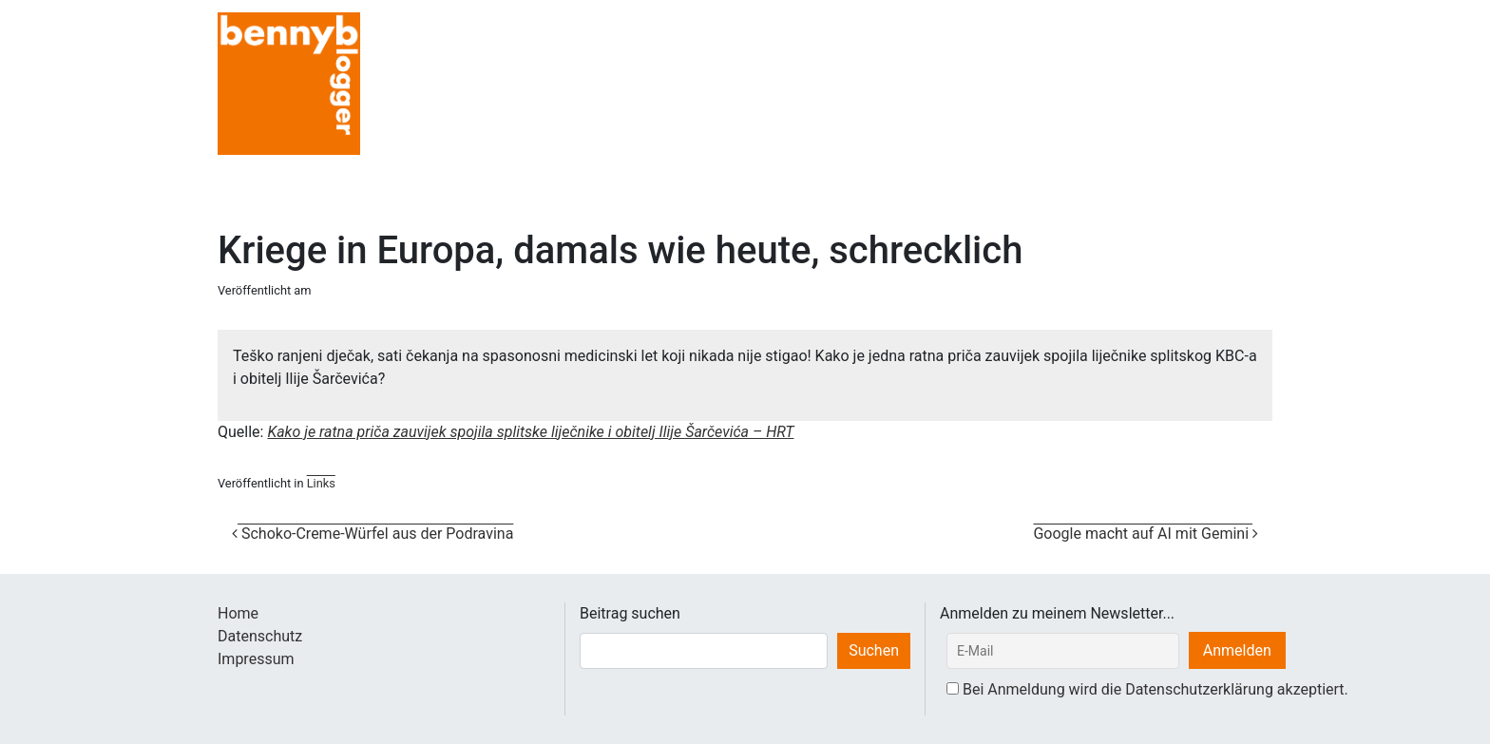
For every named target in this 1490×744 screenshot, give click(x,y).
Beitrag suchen (630, 613)
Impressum (256, 659)
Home (238, 613)
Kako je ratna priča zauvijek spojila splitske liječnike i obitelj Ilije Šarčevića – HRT (530, 432)
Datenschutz (260, 636)
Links (321, 483)
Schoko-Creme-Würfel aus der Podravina (372, 534)
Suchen (874, 650)
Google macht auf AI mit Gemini (1145, 534)
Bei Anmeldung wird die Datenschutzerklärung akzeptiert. (1155, 689)
